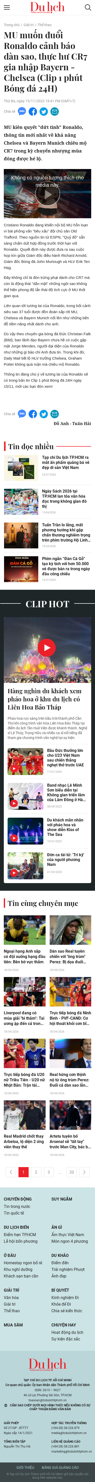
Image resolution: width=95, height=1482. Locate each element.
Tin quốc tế (14, 1213)
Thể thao (45, 25)
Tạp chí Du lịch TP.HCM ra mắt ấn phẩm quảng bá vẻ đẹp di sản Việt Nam (65, 462)
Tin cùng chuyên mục (43, 903)
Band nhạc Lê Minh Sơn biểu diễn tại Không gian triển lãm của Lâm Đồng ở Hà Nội (66, 792)
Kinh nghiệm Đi (65, 1297)
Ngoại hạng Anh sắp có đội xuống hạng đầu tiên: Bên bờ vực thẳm (24, 956)
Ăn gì (56, 1227)
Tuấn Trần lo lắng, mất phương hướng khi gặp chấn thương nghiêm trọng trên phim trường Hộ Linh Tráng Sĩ (66, 533)
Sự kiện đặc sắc (65, 1339)
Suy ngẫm (61, 1199)
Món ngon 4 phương (69, 1241)
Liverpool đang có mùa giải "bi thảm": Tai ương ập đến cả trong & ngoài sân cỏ (24, 1018)
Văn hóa (11, 1297)
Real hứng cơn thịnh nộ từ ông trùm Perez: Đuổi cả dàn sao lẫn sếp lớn (69, 1080)
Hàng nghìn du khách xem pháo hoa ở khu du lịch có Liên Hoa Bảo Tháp (45, 699)
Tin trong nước (17, 1206)
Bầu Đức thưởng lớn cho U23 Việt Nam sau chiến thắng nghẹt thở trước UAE (65, 757)
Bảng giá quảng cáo (60, 1468)
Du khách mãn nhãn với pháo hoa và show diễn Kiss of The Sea (65, 827)
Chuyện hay (63, 1325)
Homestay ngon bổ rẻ (23, 1262)
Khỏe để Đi (61, 1304)
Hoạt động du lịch (67, 1332)
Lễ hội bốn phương (20, 1241)
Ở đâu (10, 1255)
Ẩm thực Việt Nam (67, 1234)
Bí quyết (60, 1290)
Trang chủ (12, 25)
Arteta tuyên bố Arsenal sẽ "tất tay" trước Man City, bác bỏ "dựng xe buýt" (70, 1142)
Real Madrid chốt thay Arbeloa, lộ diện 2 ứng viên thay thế (24, 1141)
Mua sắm (13, 1325)
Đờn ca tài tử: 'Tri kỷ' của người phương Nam (65, 859)
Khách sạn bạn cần (21, 1276)
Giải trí (29, 25)
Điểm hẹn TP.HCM (20, 1234)
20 (71, 1172)
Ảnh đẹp (58, 1276)
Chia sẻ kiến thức (66, 1310)
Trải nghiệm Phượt (68, 1269)
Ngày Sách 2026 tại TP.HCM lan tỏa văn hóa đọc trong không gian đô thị (64, 499)
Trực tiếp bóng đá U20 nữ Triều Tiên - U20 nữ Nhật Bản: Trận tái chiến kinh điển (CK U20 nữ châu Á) (24, 1080)
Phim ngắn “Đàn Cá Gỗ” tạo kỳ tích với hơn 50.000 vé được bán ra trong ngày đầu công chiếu (66, 566)
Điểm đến (60, 1262)
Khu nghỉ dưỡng (18, 1269)
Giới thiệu (25, 1468)
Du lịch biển (16, 1227)
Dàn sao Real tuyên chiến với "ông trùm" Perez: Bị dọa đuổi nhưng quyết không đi (69, 957)
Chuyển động (18, 1199)
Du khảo (60, 1255)
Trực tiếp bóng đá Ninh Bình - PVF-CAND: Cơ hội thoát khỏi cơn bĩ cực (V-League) (70, 1018)
